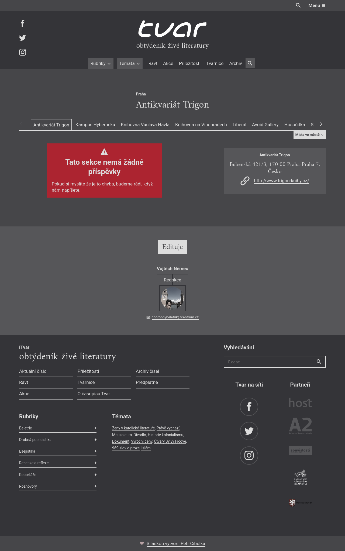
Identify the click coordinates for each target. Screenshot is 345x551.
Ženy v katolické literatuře (133, 428)
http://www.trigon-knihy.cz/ (281, 180)
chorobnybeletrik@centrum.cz (175, 317)
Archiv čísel (147, 371)
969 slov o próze (126, 448)
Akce (168, 63)
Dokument (120, 441)
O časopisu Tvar (93, 393)
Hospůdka (294, 124)
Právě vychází (168, 428)
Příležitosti (190, 63)
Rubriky (100, 63)
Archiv (235, 63)
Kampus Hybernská (95, 124)
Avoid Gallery (265, 124)
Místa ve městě (309, 135)
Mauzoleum (122, 435)
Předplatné (147, 382)
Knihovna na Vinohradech (201, 124)
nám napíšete (66, 190)
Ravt (153, 63)
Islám (145, 448)
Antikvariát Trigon (51, 125)
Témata (129, 63)
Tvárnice (214, 63)
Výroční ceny (141, 441)
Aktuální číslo (33, 371)
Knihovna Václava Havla (145, 124)
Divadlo (140, 435)
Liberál (239, 124)
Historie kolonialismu (165, 435)
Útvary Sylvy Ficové (170, 441)
